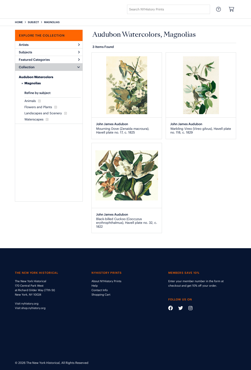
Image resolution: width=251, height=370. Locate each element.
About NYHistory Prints (106, 281)
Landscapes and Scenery (43, 113)
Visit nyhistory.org (26, 303)
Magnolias (32, 83)
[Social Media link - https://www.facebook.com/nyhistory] (170, 309)
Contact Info (99, 290)
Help (94, 285)
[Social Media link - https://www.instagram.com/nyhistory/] (188, 309)
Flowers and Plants (38, 107)
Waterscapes (33, 119)
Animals (30, 101)
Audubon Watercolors (36, 77)
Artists (49, 45)
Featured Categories (49, 60)
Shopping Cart (100, 294)
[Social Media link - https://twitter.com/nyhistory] (178, 309)
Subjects (49, 52)
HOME (19, 22)
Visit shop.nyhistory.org (30, 308)
